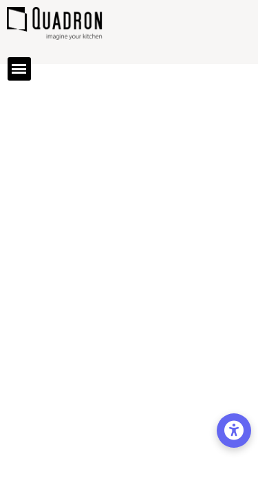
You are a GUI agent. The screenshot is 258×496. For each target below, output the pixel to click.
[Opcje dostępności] (234, 430)
